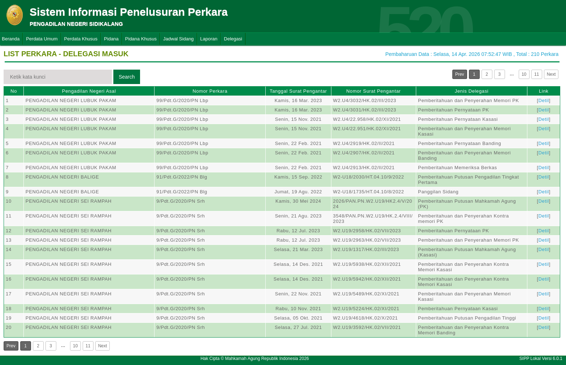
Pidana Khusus (141, 38)
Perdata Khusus (81, 38)
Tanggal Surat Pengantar (298, 91)
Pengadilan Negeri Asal (89, 91)
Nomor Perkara (209, 91)
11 (536, 74)
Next (551, 74)
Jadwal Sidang (178, 38)
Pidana (111, 38)
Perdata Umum (41, 38)
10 (524, 74)
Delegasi (233, 38)
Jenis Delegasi (472, 91)
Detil (544, 100)
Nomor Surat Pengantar (373, 91)
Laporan (209, 38)
